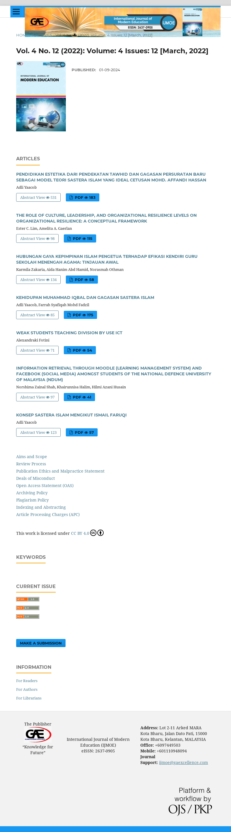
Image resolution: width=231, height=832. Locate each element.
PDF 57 (84, 432)
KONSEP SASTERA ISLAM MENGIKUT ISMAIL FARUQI (71, 415)
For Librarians (29, 698)
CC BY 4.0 (87, 533)
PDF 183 (85, 197)
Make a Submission (41, 643)
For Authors (27, 689)
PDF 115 (82, 238)
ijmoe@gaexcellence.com (183, 762)
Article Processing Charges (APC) (48, 514)
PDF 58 (84, 279)
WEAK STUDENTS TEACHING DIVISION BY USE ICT (69, 332)
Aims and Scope (31, 456)
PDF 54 (82, 350)
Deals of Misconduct (35, 478)
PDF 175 (82, 315)
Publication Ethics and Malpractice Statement (60, 471)
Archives (42, 35)
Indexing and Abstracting (41, 507)
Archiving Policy (32, 492)
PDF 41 (81, 397)
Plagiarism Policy (32, 500)
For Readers (27, 680)
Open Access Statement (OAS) (45, 485)
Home (22, 35)
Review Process (31, 463)
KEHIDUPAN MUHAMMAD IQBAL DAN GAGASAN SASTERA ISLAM (85, 297)
